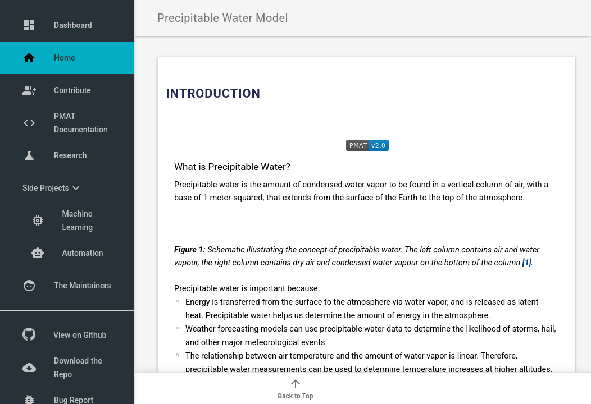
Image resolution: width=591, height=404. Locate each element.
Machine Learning (62, 220)
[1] (526, 263)
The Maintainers (66, 285)
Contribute (56, 90)
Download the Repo (62, 367)
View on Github (64, 335)
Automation (67, 253)
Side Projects (52, 188)
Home (48, 58)
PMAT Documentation (65, 123)
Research (54, 155)
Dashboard (57, 25)
